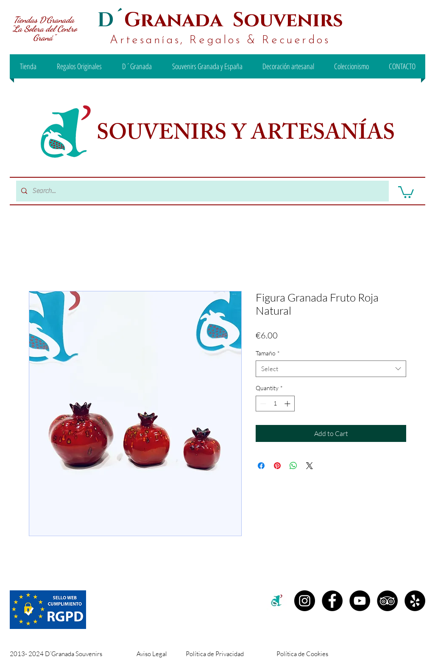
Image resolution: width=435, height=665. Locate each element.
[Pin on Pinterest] (277, 466)
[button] (406, 191)
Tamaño (268, 353)
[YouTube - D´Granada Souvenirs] (359, 600)
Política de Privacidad (215, 654)
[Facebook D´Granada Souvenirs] (332, 600)
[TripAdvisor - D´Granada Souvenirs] (387, 600)
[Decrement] (262, 403)
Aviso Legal (152, 654)
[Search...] (201, 191)
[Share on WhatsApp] (293, 466)
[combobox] (331, 368)
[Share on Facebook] (261, 466)
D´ (110, 20)
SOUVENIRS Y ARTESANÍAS (248, 135)
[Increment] (288, 403)
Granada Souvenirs (233, 20)
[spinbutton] (275, 403)
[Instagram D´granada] (304, 600)
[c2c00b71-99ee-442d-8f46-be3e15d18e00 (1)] (277, 600)
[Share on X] (309, 466)
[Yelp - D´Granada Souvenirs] (414, 600)
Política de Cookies (302, 654)
